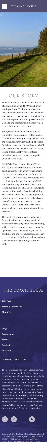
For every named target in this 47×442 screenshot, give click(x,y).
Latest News (8, 334)
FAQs (4, 328)
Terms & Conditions (12, 306)
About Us (6, 312)
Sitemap (29, 439)
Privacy (36, 439)
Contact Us (7, 345)
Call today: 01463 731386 (14, 359)
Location (6, 350)
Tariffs (5, 339)
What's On (7, 301)
